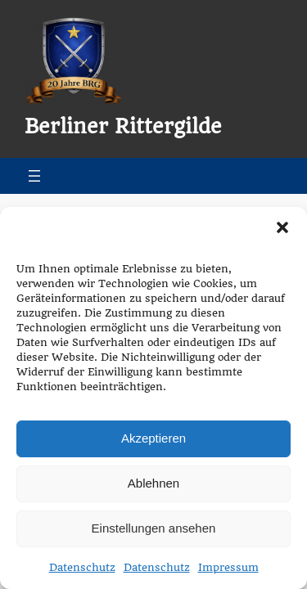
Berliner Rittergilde (123, 126)
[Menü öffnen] (34, 176)
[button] (282, 227)
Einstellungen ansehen (154, 528)
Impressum (228, 567)
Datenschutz (82, 567)
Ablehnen (153, 483)
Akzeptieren (153, 438)
